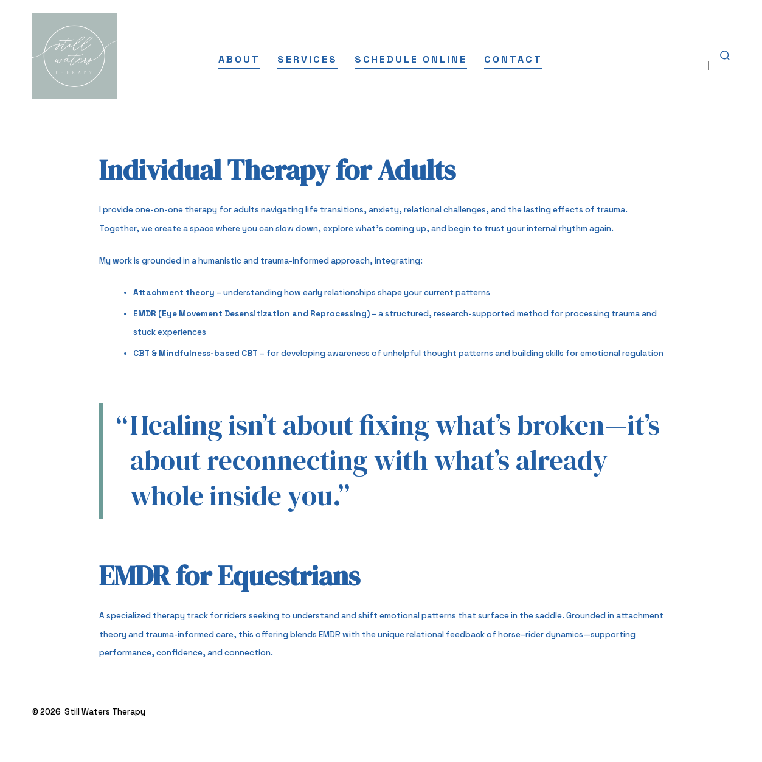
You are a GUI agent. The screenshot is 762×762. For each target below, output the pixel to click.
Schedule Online (411, 59)
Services (307, 59)
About (239, 59)
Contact (513, 59)
